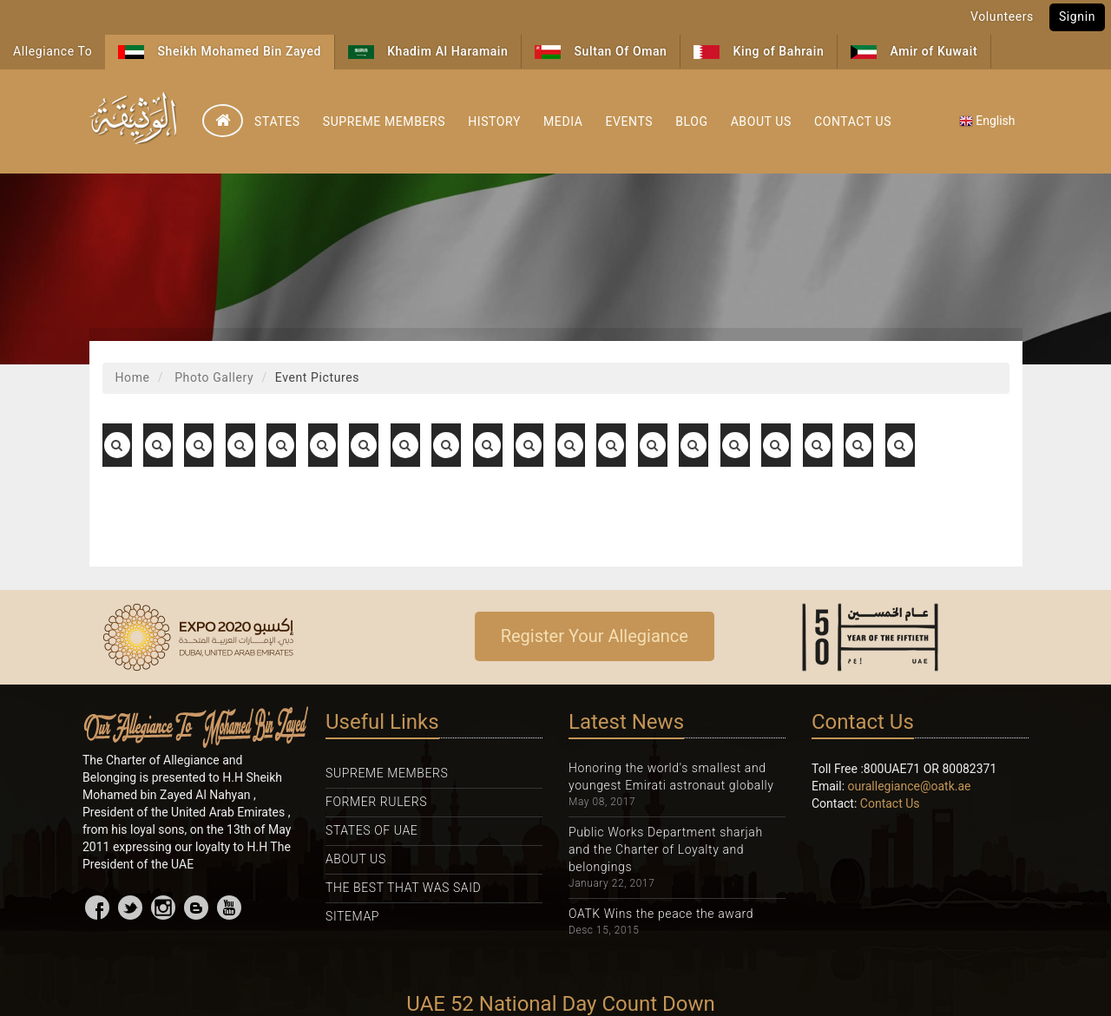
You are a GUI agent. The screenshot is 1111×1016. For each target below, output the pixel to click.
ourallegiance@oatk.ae (909, 786)
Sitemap (352, 916)
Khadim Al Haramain (428, 51)
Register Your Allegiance (594, 636)
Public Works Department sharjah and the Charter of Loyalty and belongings (666, 849)
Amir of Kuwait (914, 51)
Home (132, 377)
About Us (761, 121)
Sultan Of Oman (601, 51)
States (277, 121)
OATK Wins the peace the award (661, 914)
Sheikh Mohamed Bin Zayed (219, 51)
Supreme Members (384, 121)
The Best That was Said (403, 888)
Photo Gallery (212, 377)
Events (629, 121)
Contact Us (852, 121)
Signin (1077, 16)
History (494, 121)
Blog (691, 121)
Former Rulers (376, 802)
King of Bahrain (759, 51)
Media (562, 121)
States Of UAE (371, 830)
